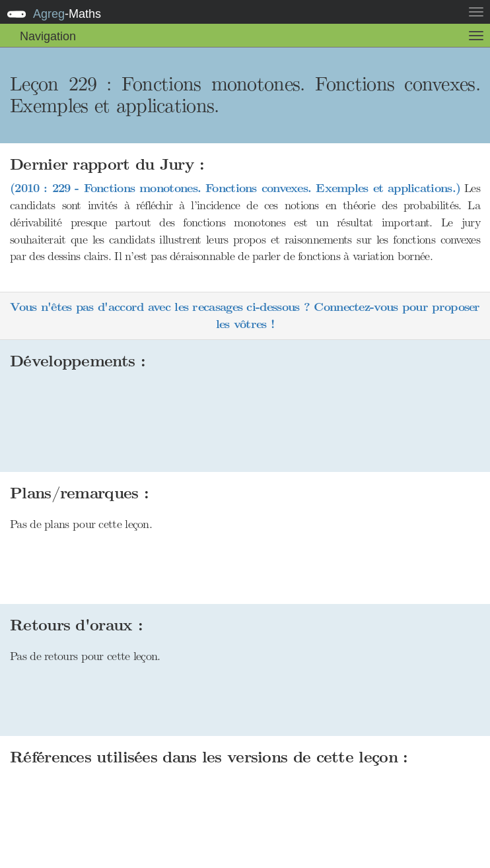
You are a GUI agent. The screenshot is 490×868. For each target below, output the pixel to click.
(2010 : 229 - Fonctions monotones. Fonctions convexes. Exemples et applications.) (235, 188)
